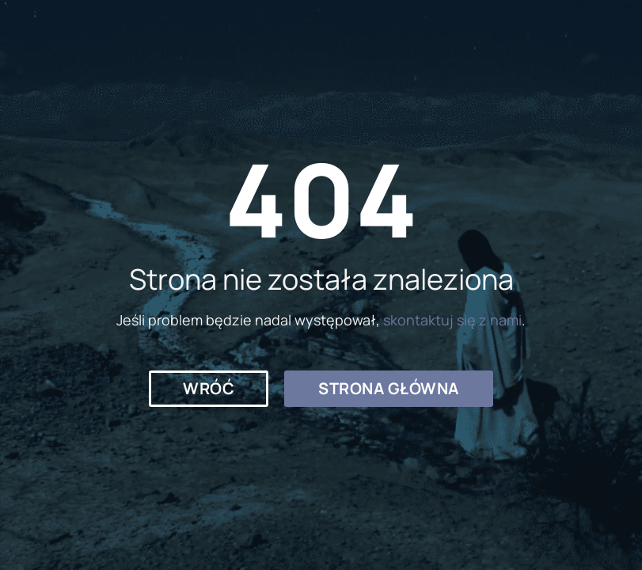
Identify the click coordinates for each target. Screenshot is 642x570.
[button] (208, 388)
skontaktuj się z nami (452, 319)
